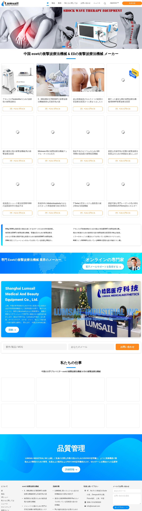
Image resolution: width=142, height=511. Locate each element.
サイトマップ (6, 507)
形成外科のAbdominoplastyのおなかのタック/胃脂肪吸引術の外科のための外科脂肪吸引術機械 (52, 206)
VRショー (4, 497)
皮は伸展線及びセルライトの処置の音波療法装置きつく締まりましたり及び (88, 101)
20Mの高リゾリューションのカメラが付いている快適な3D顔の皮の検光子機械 (29, 241)
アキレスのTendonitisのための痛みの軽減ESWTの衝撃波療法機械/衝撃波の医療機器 (97, 229)
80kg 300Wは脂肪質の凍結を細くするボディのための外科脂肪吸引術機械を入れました (29, 229)
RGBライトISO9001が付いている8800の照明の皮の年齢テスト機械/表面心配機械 (97, 241)
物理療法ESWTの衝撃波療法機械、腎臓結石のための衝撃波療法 (28, 233)
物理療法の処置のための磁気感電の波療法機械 (35, 500)
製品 (2, 494)
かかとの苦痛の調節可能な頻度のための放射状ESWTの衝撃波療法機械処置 (29, 237)
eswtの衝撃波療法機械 (30, 486)
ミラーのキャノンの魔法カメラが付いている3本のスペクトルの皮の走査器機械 (97, 237)
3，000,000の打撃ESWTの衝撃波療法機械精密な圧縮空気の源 (35, 492)
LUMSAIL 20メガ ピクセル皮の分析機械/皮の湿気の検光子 (67, 492)
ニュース (4, 504)
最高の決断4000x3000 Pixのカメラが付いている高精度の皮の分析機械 (67, 501)
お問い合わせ (127, 346)
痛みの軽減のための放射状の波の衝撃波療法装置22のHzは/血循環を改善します (97, 233)
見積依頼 (132, 3)
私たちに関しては (7, 500)
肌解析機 (56, 486)
